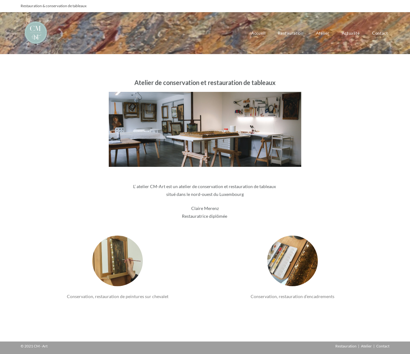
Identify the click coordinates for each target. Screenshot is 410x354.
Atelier (366, 346)
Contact (382, 346)
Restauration (346, 346)
